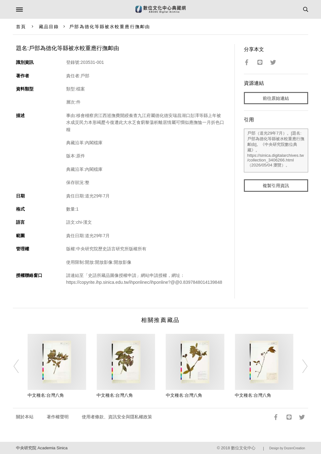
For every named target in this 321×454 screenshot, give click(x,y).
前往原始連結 (276, 98)
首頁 (21, 26)
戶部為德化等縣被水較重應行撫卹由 (109, 26)
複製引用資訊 (276, 185)
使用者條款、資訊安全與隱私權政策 (117, 416)
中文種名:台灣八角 (46, 395)
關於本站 (25, 416)
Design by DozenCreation (287, 448)
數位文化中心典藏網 (160, 9)
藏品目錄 (49, 26)
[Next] (300, 366)
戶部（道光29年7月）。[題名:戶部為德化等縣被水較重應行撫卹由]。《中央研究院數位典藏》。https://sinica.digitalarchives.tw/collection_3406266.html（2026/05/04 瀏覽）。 (276, 150)
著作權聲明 (58, 416)
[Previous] (20, 366)
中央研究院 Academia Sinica (41, 448)
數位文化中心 (243, 448)
